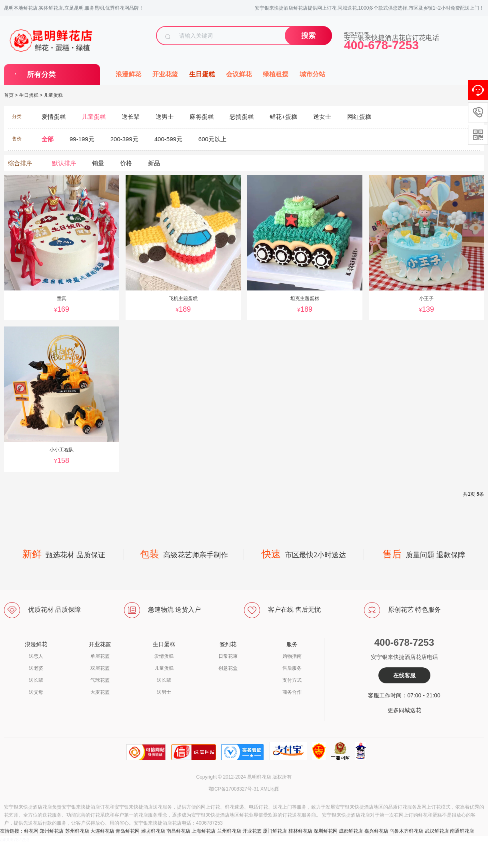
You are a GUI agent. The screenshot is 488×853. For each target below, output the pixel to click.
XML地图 (270, 789)
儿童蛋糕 (53, 95)
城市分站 (312, 74)
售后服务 (292, 668)
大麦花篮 (100, 692)
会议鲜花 (239, 74)
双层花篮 (100, 668)
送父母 (36, 692)
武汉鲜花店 (437, 831)
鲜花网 (31, 831)
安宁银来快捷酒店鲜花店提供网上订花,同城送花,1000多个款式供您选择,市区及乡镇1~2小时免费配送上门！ (369, 8)
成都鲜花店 (351, 831)
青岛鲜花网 (128, 831)
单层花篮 (100, 656)
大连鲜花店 (102, 831)
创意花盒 (228, 668)
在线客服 (404, 675)
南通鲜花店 (462, 831)
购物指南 (292, 656)
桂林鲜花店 (300, 831)
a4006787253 (14, 840)
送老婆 (36, 668)
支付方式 (292, 680)
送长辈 (36, 680)
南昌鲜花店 (178, 831)
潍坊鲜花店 (153, 831)
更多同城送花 (404, 710)
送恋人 (36, 656)
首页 (9, 95)
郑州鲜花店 (52, 831)
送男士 (164, 692)
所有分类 (41, 74)
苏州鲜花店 (77, 831)
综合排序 (20, 163)
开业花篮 (165, 74)
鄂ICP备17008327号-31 (233, 789)
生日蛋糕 (202, 74)
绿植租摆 (275, 74)
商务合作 (292, 692)
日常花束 (228, 656)
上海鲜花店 (204, 831)
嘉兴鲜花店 (376, 831)
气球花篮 (100, 680)
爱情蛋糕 (164, 656)
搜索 (308, 36)
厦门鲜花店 (275, 831)
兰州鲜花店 (229, 831)
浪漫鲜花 (128, 74)
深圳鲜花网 (326, 831)
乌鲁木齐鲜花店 (406, 831)
